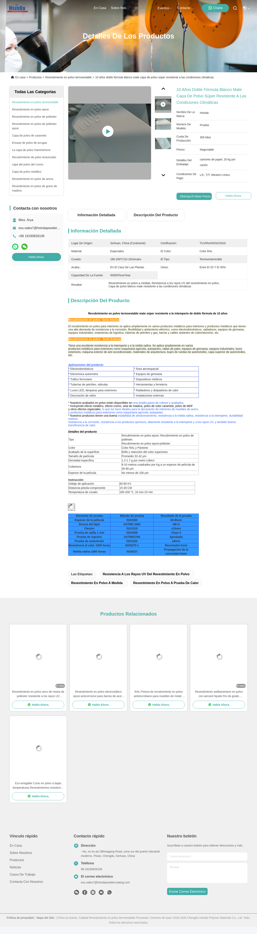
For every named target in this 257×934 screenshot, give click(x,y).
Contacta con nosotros (26, 888)
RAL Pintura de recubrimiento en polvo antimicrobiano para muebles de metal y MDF (159, 701)
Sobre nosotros (21, 860)
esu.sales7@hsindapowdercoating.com (46, 228)
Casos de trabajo (22, 881)
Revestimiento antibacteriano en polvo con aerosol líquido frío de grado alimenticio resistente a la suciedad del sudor (219, 701)
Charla (215, 8)
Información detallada (96, 215)
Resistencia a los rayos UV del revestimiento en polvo (146, 581)
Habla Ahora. (37, 257)
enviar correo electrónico (187, 898)
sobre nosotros (120, 8)
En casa (100, 8)
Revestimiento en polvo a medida (97, 590)
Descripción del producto (156, 215)
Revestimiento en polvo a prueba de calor (166, 590)
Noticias (15, 874)
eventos (165, 8)
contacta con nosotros (186, 8)
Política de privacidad (20, 924)
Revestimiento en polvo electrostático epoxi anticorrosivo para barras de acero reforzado (98, 701)
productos (144, 8)
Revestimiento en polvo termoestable (68, 77)
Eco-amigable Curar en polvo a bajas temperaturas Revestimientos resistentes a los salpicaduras (38, 793)
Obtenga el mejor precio (195, 196)
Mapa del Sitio (45, 924)
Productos (35, 77)
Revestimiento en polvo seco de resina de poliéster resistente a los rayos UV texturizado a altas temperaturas (38, 701)
